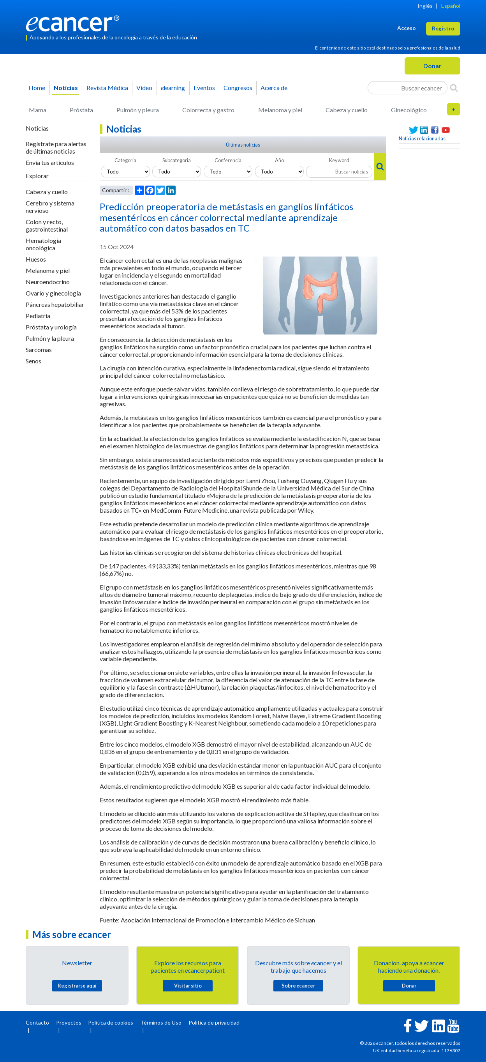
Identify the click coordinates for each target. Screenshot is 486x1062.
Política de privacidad (213, 1022)
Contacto (37, 1022)
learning (173, 87)
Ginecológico (409, 109)
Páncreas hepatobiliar (55, 304)
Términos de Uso (160, 1022)
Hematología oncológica (43, 244)
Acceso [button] (406, 28)
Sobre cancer (298, 985)
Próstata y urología (51, 327)
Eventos (204, 87)
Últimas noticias (243, 145)
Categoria (125, 160)
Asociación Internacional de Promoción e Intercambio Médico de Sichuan (217, 920)
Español (450, 5)
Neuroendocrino (48, 281)
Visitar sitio (188, 985)
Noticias (66, 87)
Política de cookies (110, 1022)
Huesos (36, 259)
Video (144, 87)
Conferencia (228, 160)
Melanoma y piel (280, 109)
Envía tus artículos (50, 162)
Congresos (238, 87)
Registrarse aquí (77, 985)
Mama (37, 109)
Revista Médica (107, 87)
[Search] (453, 87)
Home (36, 87)
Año (279, 160)
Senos (33, 361)
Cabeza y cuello (347, 109)
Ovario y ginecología (53, 293)
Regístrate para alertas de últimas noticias (56, 147)
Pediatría (38, 315)
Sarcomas (39, 349)
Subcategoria (176, 160)
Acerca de (274, 87)
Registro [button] (443, 28)
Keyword (339, 160)
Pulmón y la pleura (50, 338)
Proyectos (68, 1022)
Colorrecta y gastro (208, 109)
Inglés (425, 5)
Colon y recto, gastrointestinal (47, 225)
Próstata (81, 109)
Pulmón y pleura (137, 109)
